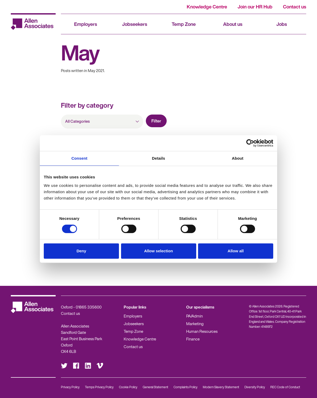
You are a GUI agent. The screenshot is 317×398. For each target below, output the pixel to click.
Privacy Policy (70, 387)
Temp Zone (184, 24)
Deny (81, 251)
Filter (156, 121)
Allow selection (158, 251)
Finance (193, 339)
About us (232, 24)
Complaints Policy (186, 387)
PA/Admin (194, 316)
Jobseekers (134, 24)
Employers (85, 24)
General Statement (155, 387)
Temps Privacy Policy (99, 387)
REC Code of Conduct (285, 387)
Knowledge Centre (207, 6)
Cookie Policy (128, 387)
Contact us (294, 6)
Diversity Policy (254, 387)
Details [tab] (158, 158)
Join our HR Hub (255, 6)
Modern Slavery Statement (221, 387)
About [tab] (237, 158)
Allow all (236, 251)
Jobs (281, 24)
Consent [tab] (79, 158)
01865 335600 (89, 307)
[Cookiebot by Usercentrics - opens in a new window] (250, 143)
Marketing (195, 323)
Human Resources (202, 331)
